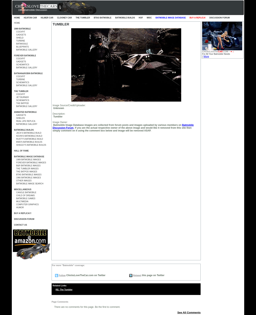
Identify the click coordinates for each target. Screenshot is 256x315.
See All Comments (189, 312)
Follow (62, 275)
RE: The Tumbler (64, 289)
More (206, 56)
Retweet (137, 275)
